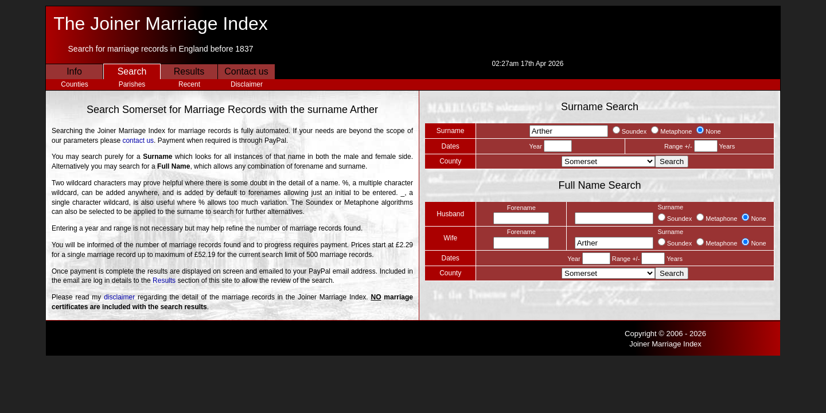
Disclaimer (247, 84)
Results (189, 71)
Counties (74, 84)
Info (74, 71)
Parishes (132, 84)
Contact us (246, 71)
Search (132, 71)
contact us (138, 141)
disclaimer (119, 297)
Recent (189, 84)
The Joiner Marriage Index (160, 23)
